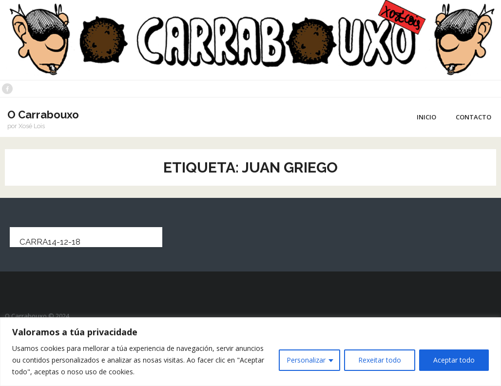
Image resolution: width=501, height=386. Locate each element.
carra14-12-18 (49, 242)
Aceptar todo (454, 360)
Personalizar (306, 360)
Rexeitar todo (379, 360)
